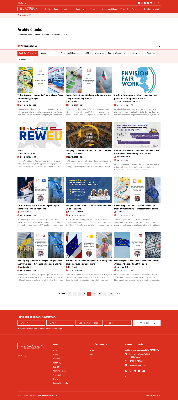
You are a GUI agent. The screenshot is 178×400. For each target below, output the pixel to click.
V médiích (124, 9)
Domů (47, 9)
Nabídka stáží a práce (94, 53)
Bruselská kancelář (151, 9)
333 (111, 294)
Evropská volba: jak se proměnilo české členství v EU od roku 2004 (88, 207)
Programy (81, 9)
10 (94, 294)
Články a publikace (109, 9)
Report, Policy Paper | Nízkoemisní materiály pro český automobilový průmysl (88, 97)
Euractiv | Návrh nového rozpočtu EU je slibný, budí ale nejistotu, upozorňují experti (89, 262)
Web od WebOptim (153, 396)
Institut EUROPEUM (75, 153)
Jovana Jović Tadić (124, 102)
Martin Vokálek (25, 212)
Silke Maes (135, 102)
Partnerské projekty (117, 53)
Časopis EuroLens (48, 53)
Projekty (94, 9)
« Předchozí (61, 294)
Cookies (92, 355)
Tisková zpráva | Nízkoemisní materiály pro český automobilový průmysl (40, 97)
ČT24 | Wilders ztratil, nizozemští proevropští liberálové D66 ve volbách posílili (38, 207)
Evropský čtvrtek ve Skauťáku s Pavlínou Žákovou (88, 150)
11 (100, 294)
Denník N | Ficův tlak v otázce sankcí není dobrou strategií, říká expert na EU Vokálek (136, 262)
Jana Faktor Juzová (27, 153)
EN (158, 3)
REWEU (20, 150)
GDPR (91, 351)
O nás (57, 9)
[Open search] (22, 3)
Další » (119, 294)
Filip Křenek (24, 102)
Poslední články (27, 53)
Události (68, 9)
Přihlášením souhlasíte (41, 329)
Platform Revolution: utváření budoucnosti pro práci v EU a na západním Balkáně (135, 97)
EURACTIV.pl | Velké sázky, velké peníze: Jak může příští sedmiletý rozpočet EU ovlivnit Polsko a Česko (137, 207)
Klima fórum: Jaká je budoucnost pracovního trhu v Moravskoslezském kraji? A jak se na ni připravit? (136, 152)
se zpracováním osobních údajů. (50, 329)
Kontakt (136, 9)
